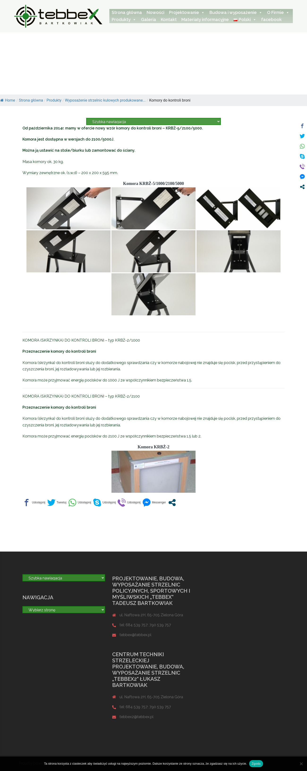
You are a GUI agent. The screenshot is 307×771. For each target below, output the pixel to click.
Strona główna (127, 12)
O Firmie (278, 12)
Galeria (148, 19)
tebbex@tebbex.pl (135, 635)
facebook (271, 19)
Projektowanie (187, 12)
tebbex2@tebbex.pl (136, 717)
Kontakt (169, 19)
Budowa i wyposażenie (235, 12)
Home (7, 100)
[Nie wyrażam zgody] (301, 763)
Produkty (124, 19)
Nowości (155, 12)
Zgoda (256, 763)
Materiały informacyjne (205, 19)
